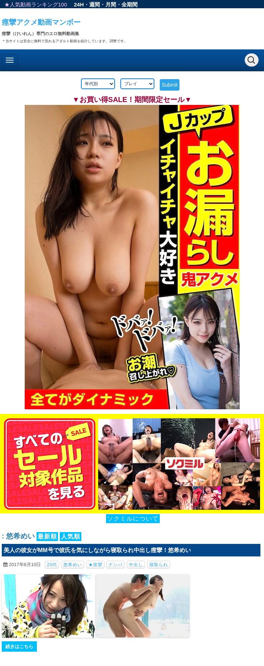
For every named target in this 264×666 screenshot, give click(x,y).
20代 (52, 564)
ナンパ (116, 564)
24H (79, 4)
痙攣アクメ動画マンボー (41, 22)
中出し (136, 564)
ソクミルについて (133, 518)
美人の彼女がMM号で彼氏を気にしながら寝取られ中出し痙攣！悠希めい (97, 550)
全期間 (129, 4)
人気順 (70, 536)
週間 (94, 4)
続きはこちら (19, 646)
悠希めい (72, 564)
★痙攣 (95, 564)
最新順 (47, 536)
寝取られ (158, 564)
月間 (110, 4)
